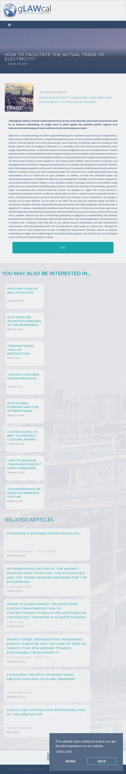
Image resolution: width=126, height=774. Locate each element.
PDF (63, 247)
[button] (9, 24)
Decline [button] (70, 761)
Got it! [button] (102, 761)
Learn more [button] (64, 751)
